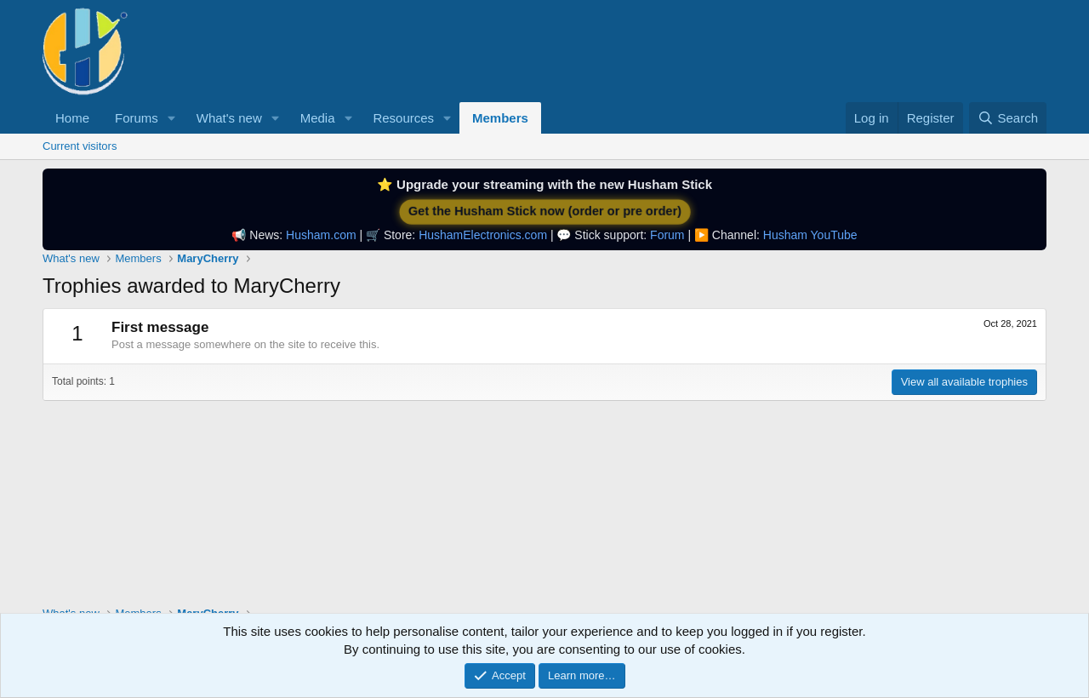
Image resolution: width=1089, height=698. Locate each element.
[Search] (1007, 118)
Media (317, 118)
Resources (403, 118)
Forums (136, 118)
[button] (172, 118)
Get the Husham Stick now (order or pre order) (544, 211)
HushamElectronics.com (483, 235)
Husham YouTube (810, 235)
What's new (229, 118)
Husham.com (321, 235)
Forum (667, 235)
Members (500, 118)
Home (72, 118)
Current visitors (80, 146)
